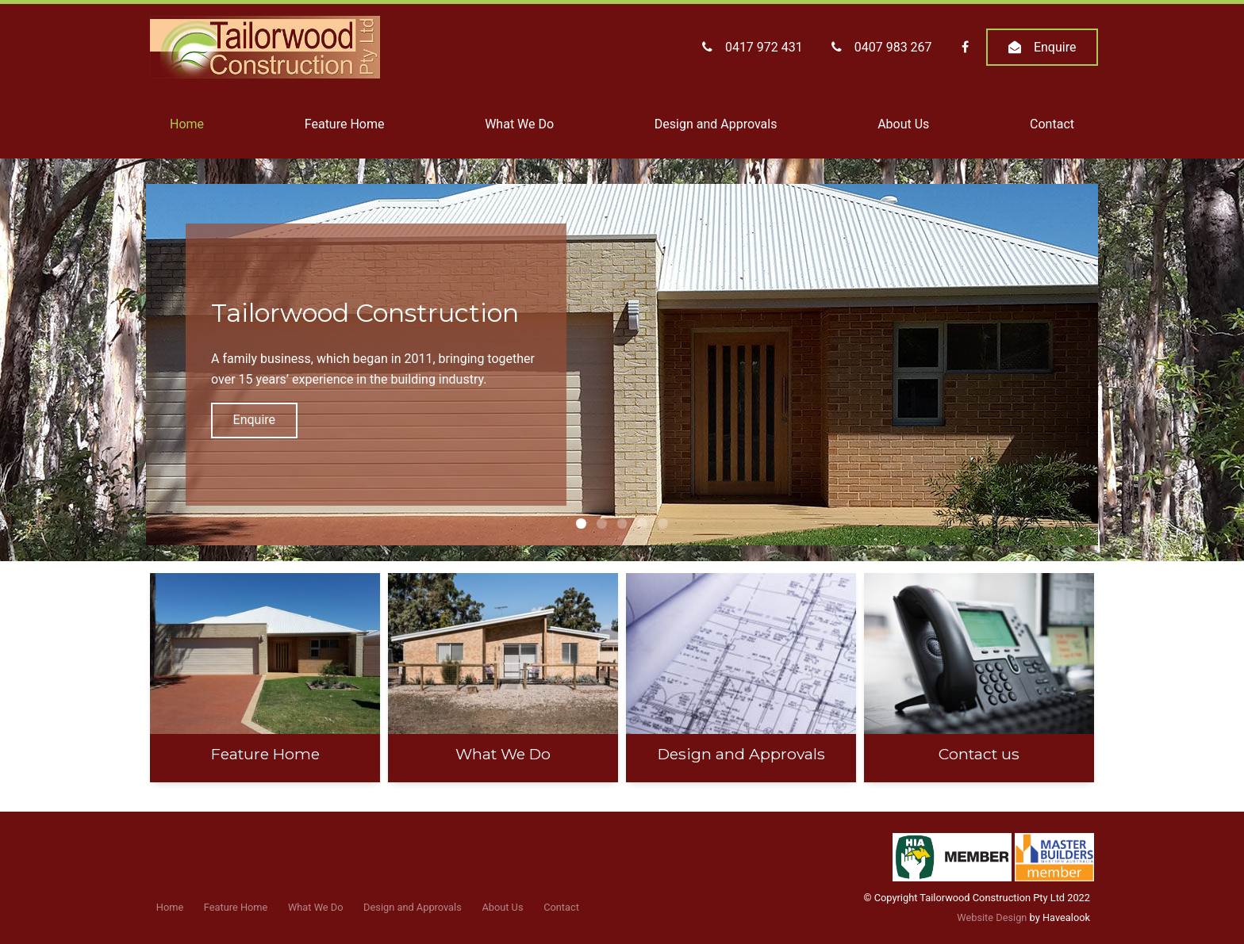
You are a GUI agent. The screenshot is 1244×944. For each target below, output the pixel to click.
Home (187, 124)
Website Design (992, 917)
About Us (903, 124)
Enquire (1055, 47)
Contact (1052, 124)
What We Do (519, 124)
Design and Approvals (716, 124)
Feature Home (345, 124)
